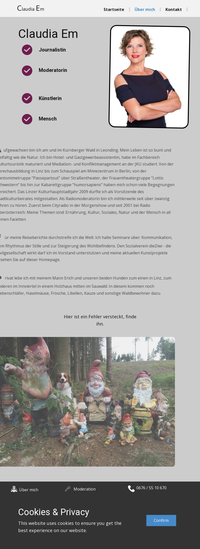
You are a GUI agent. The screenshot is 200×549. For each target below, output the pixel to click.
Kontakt (173, 9)
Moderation (85, 489)
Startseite (114, 9)
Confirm (161, 520)
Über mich (145, 9)
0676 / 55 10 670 (151, 488)
